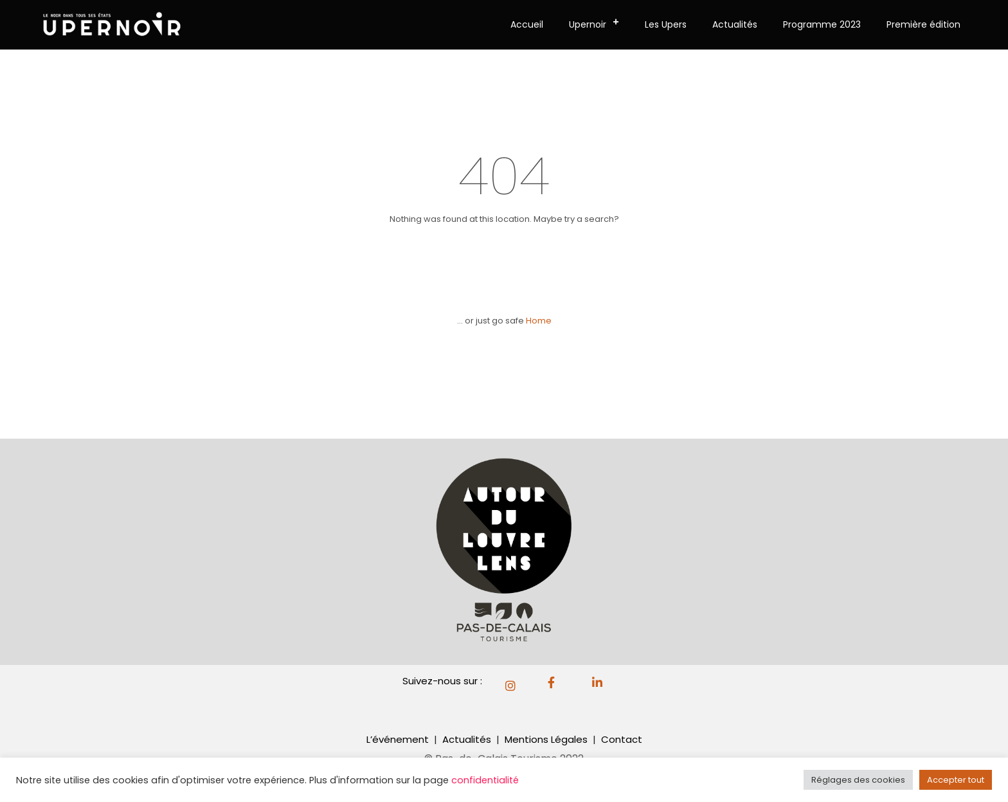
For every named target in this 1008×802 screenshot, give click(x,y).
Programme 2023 (822, 24)
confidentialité (485, 780)
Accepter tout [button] (955, 780)
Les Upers (666, 24)
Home (539, 320)
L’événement (397, 739)
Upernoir (598, 22)
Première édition (923, 24)
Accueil (526, 24)
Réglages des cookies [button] (858, 780)
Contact (621, 739)
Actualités (734, 24)
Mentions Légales (547, 739)
